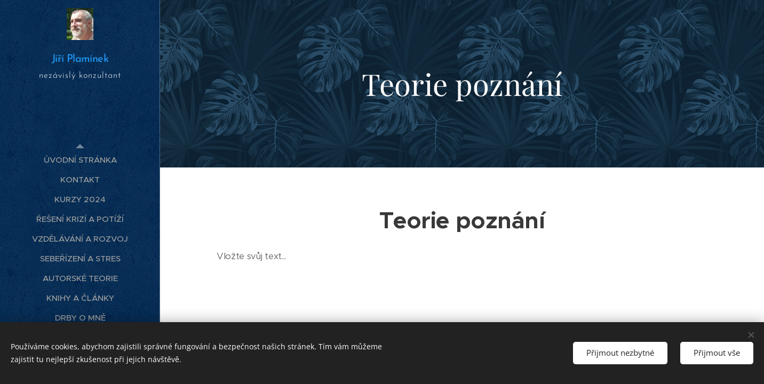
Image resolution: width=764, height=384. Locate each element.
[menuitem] (80, 160)
